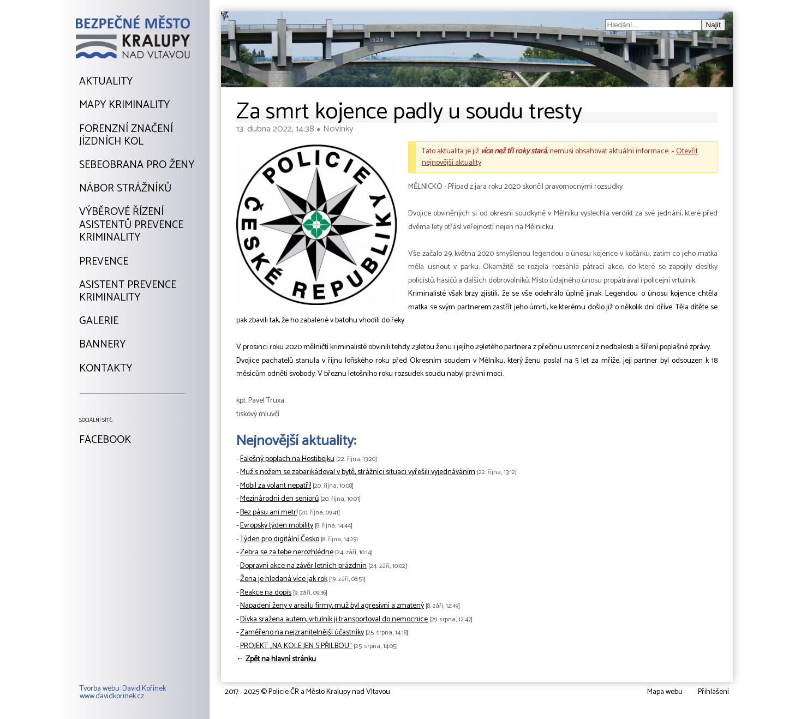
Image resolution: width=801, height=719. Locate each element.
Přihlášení (713, 692)
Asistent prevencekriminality (127, 291)
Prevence (103, 261)
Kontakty (105, 368)
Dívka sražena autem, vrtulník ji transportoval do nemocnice (334, 619)
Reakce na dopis (265, 592)
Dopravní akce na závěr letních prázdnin (303, 566)
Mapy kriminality (124, 105)
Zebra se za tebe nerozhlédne (286, 552)
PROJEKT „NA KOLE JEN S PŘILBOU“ (296, 646)
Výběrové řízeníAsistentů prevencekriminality (131, 225)
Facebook (105, 440)
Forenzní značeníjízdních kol (126, 135)
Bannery (102, 344)
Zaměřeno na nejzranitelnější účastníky (302, 632)
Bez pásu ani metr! (268, 512)
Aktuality (106, 81)
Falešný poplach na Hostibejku (287, 459)
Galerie (98, 321)
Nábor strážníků (125, 188)
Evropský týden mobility (276, 525)
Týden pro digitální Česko (279, 539)
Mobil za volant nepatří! (275, 486)
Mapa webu (665, 692)
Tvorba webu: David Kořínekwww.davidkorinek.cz (123, 692)
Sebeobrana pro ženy (136, 165)
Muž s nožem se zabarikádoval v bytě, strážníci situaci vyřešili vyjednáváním (357, 472)
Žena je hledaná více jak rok (283, 579)
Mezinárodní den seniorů (279, 499)
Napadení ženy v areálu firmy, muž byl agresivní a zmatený (332, 606)
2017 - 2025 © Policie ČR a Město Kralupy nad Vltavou (307, 692)
